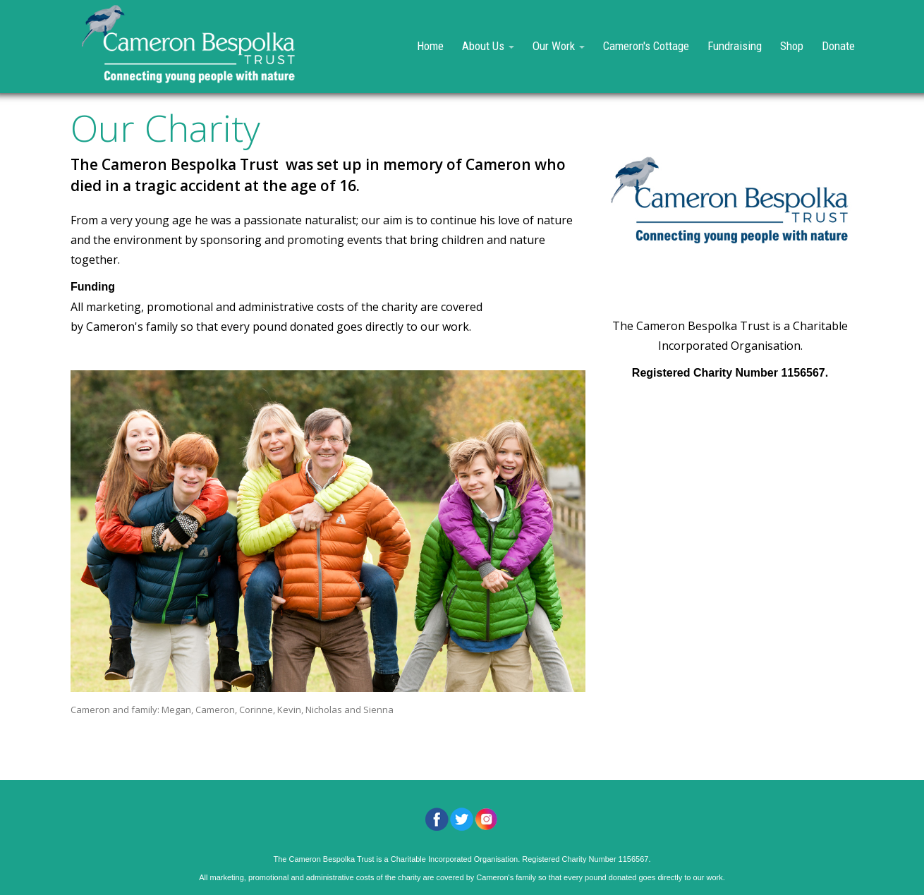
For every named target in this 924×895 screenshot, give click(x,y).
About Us (488, 46)
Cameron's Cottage (646, 46)
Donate (838, 46)
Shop (791, 46)
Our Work (559, 46)
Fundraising (734, 46)
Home (430, 46)
